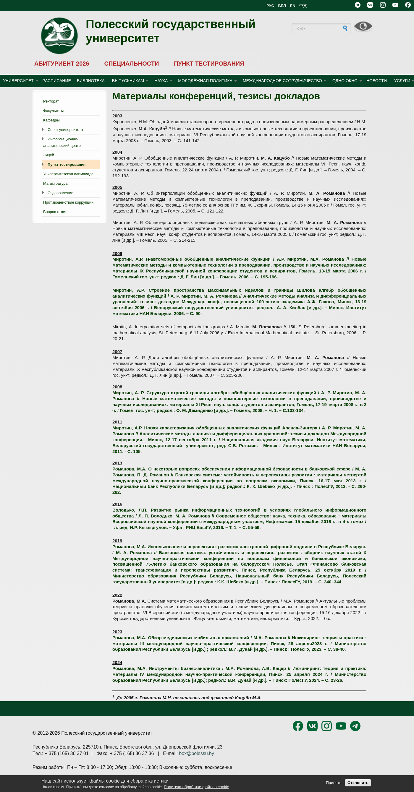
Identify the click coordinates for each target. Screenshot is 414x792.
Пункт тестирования (66, 164)
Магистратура (55, 183)
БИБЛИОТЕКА (91, 80)
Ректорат (51, 101)
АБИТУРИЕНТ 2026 (61, 63)
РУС (270, 6)
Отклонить (357, 782)
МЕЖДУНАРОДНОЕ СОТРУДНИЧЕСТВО (282, 80)
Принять (333, 782)
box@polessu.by (196, 753)
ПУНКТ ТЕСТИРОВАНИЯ (209, 63)
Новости (376, 80)
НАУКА (161, 80)
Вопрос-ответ (55, 212)
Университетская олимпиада (68, 174)
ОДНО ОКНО (345, 80)
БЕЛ (282, 6)
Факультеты (53, 110)
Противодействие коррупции (68, 202)
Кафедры (51, 120)
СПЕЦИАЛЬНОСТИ (131, 63)
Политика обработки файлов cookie (196, 787)
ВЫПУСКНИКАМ (128, 80)
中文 (303, 6)
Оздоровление (60, 193)
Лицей (48, 155)
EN (292, 6)
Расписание (57, 80)
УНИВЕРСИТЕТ (18, 80)
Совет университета (65, 129)
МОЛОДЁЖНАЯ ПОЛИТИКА (205, 80)
